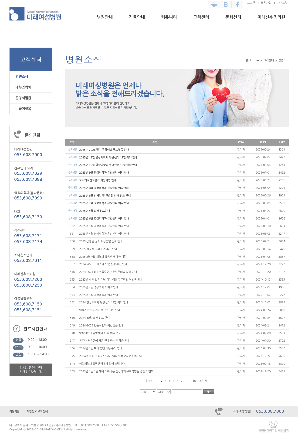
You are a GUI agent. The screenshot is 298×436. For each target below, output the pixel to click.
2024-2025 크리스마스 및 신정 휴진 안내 (103, 264)
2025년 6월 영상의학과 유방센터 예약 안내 (104, 218)
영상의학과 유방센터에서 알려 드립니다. (102, 363)
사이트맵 (282, 2)
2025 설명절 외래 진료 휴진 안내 (98, 249)
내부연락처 (23, 87)
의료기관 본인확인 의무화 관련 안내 (99, 310)
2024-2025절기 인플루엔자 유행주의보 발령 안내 (108, 272)
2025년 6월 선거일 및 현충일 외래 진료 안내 (105, 195)
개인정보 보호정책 (37, 411)
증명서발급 (23, 98)
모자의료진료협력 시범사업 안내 (97, 180)
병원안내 (105, 17)
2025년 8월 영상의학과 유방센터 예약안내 (104, 188)
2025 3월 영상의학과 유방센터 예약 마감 (103, 256)
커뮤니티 (169, 17)
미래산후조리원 (271, 17)
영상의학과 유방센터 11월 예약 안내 (100, 333)
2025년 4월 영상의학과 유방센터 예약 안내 (104, 233)
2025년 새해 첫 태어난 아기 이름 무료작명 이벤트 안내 (110, 279)
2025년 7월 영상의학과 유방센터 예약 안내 (104, 203)
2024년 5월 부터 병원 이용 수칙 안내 (100, 348)
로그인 (251, 2)
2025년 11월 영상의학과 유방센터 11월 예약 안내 (108, 157)
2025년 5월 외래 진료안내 (94, 210)
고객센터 (201, 17)
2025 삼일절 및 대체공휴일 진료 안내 (100, 241)
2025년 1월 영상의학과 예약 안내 (98, 295)
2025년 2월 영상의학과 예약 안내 (98, 287)
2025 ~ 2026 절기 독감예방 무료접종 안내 (104, 149)
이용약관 (14, 411)
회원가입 (266, 2)
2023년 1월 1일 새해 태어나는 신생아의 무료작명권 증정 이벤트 (116, 371)
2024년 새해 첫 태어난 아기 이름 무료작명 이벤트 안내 (110, 356)
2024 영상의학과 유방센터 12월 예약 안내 (103, 302)
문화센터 (233, 17)
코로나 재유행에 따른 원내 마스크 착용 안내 (104, 340)
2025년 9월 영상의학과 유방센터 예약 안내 (104, 172)
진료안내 (137, 17)
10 (194, 381)
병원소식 (21, 76)
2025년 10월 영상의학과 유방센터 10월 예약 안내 (108, 165)
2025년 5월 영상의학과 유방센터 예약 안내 (104, 226)
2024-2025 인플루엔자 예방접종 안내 (101, 325)
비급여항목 (23, 108)
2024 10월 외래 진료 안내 (94, 317)
